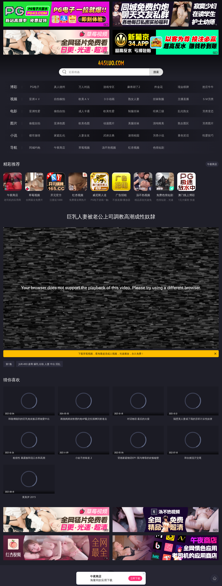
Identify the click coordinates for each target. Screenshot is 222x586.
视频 (13, 99)
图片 (13, 123)
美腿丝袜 (133, 123)
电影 (13, 111)
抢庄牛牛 (208, 87)
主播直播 (183, 99)
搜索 (156, 72)
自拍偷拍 (59, 99)
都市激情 (34, 135)
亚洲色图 (59, 123)
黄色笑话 (183, 135)
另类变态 (208, 111)
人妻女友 (84, 135)
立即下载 (135, 578)
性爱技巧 (208, 135)
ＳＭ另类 (208, 99)
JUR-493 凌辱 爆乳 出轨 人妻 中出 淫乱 (39, 364)
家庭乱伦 (59, 135)
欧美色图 (84, 123)
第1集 (9, 364)
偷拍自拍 (59, 111)
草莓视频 (84, 147)
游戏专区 (108, 87)
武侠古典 (108, 135)
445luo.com (111, 63)
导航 (13, 147)
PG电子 (34, 87)
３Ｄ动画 (108, 99)
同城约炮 (34, 147)
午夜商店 (59, 147)
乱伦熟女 (183, 111)
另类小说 (158, 135)
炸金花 (158, 87)
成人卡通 (84, 111)
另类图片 (208, 123)
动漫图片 (108, 123)
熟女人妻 (133, 99)
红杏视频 (133, 147)
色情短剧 (158, 147)
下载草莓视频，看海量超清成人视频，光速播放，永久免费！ (147, 354)
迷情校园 (133, 135)
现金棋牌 (183, 87)
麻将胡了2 (133, 87)
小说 (13, 135)
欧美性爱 (108, 111)
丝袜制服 (158, 99)
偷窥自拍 (34, 123)
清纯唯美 (158, 123)
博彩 (13, 86)
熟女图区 (183, 123)
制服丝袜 (133, 111)
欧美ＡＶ (84, 99)
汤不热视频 (109, 147)
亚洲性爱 (34, 111)
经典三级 (158, 111)
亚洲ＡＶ (34, 99)
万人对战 (84, 87)
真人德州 (59, 87)
